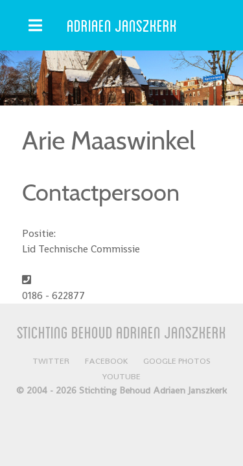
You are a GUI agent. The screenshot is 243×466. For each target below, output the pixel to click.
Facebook (106, 360)
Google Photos (177, 360)
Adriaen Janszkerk (122, 25)
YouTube (121, 376)
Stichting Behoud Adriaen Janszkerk (121, 332)
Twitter (50, 360)
